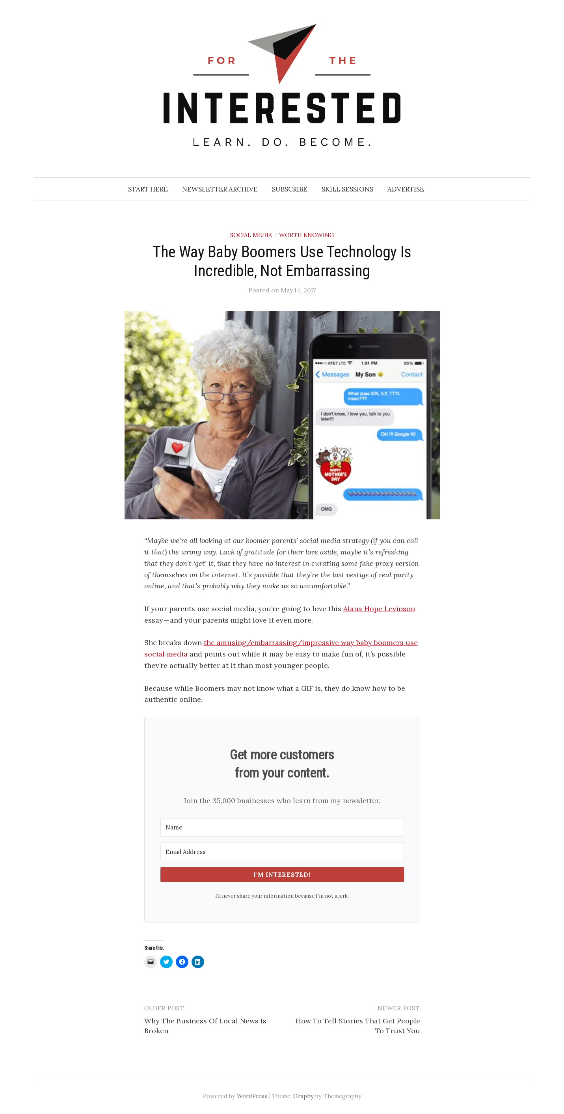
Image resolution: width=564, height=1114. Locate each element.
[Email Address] (282, 851)
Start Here (148, 189)
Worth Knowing (306, 235)
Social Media (251, 235)
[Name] (282, 827)
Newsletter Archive (220, 189)
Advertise (405, 189)
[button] (282, 415)
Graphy (303, 1096)
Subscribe (289, 189)
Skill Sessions (347, 189)
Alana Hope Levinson (379, 608)
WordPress (252, 1096)
